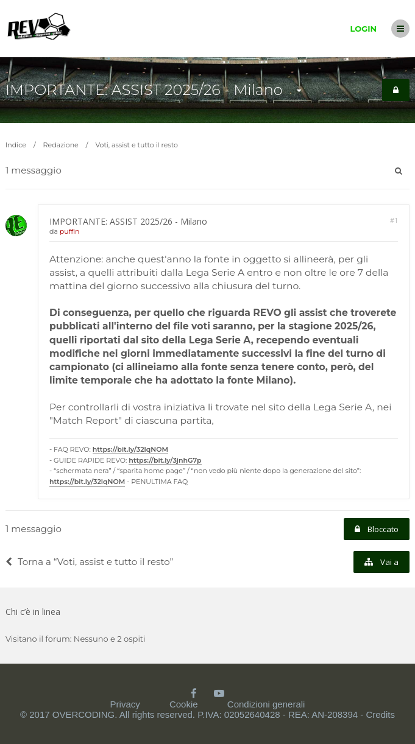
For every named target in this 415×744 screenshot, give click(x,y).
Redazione (61, 145)
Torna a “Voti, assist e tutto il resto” (89, 561)
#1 (394, 220)
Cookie (183, 704)
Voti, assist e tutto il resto (136, 145)
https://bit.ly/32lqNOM (130, 449)
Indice (15, 145)
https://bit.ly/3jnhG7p (165, 460)
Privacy (125, 704)
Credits (380, 714)
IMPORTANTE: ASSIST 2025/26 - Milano (144, 90)
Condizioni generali (266, 704)
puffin (70, 231)
